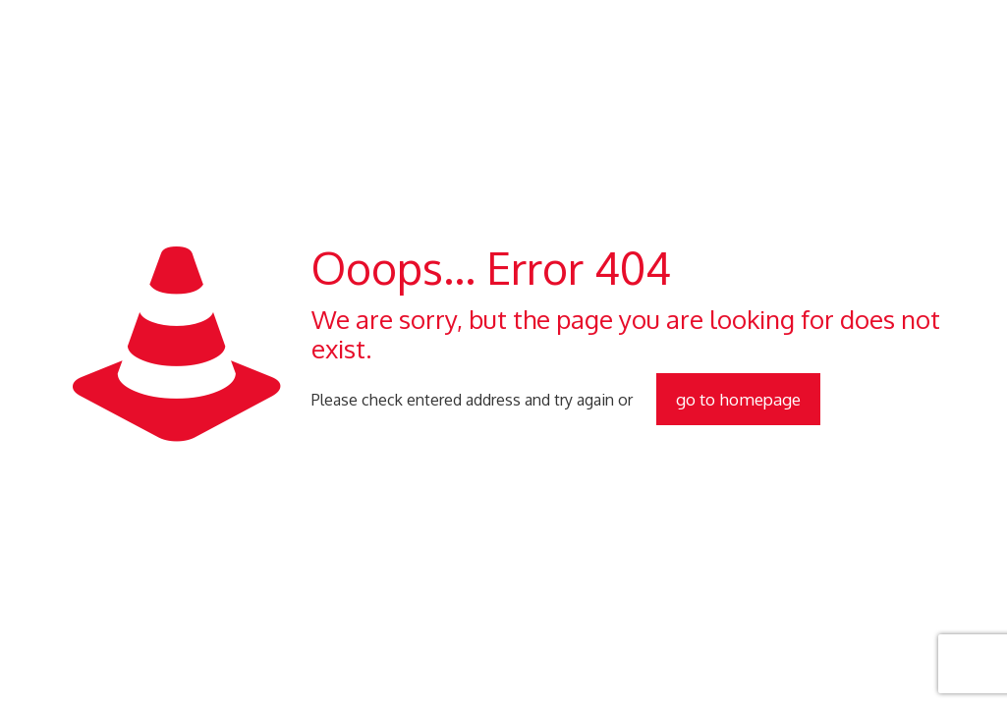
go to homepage (738, 399)
